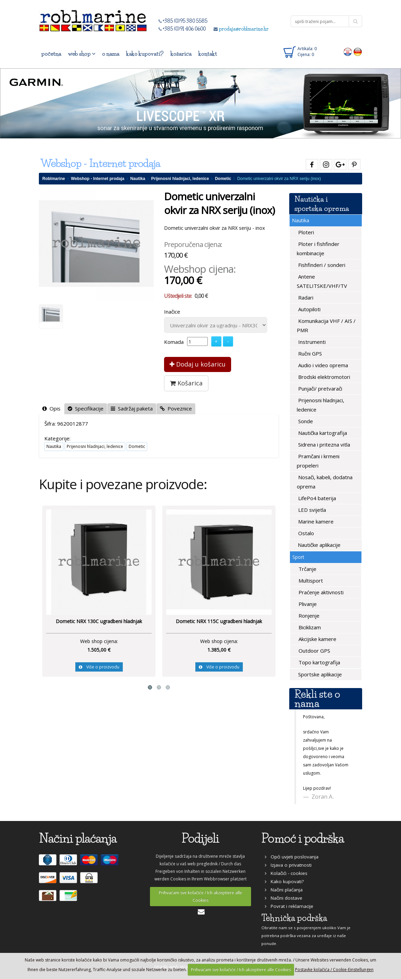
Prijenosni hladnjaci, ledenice (180, 178)
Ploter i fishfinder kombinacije (318, 248)
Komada (174, 341)
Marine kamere (315, 521)
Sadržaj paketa (132, 408)
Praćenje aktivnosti (320, 592)
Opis (51, 408)
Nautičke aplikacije (318, 544)
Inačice (172, 311)
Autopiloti (309, 309)
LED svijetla (311, 509)
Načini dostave (283, 898)
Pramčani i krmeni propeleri (318, 461)
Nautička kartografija (322, 432)
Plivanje (307, 603)
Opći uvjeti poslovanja (291, 857)
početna (51, 53)
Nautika (137, 178)
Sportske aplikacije (319, 674)
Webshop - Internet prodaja (97, 178)
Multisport (310, 580)
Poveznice (176, 408)
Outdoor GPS (313, 650)
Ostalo (305, 533)
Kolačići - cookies (286, 873)
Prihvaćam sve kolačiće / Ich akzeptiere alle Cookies (200, 896)
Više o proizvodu (99, 667)
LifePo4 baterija (316, 498)
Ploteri (305, 232)
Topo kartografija (318, 662)
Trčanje (306, 568)
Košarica (186, 383)
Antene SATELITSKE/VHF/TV (322, 281)
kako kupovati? (145, 53)
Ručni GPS (309, 353)
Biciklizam (309, 627)
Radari (305, 297)
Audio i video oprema (322, 365)
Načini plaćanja (284, 890)
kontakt (207, 53)
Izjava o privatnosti (288, 865)
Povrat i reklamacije (289, 906)
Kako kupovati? (284, 881)
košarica (181, 53)
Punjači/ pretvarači (319, 388)
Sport (298, 557)
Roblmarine (53, 178)
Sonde (305, 421)
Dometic (223, 178)
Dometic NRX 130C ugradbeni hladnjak (99, 621)
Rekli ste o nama (317, 698)
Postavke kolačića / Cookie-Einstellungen (334, 969)
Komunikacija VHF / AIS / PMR (326, 325)
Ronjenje (308, 615)
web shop (81, 53)
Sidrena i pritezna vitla (323, 444)
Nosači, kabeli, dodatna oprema (325, 482)
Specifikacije (86, 408)
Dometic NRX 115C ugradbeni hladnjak (219, 621)
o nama (110, 53)
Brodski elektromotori (323, 376)
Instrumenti (311, 341)
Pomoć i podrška (302, 838)
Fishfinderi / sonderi (321, 264)
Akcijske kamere (316, 638)
